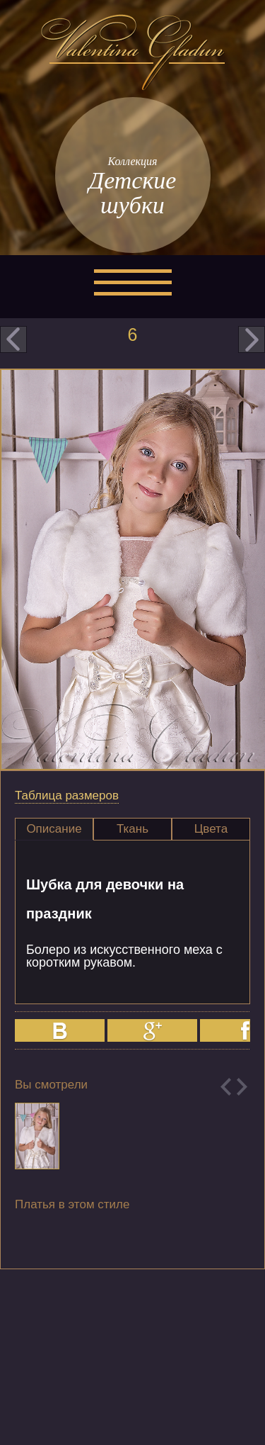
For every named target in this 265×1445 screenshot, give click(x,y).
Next (242, 1087)
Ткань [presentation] (132, 829)
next (251, 339)
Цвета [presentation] (211, 829)
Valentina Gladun (133, 52)
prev (13, 339)
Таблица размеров (67, 795)
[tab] (54, 829)
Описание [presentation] (53, 829)
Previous (225, 1087)
